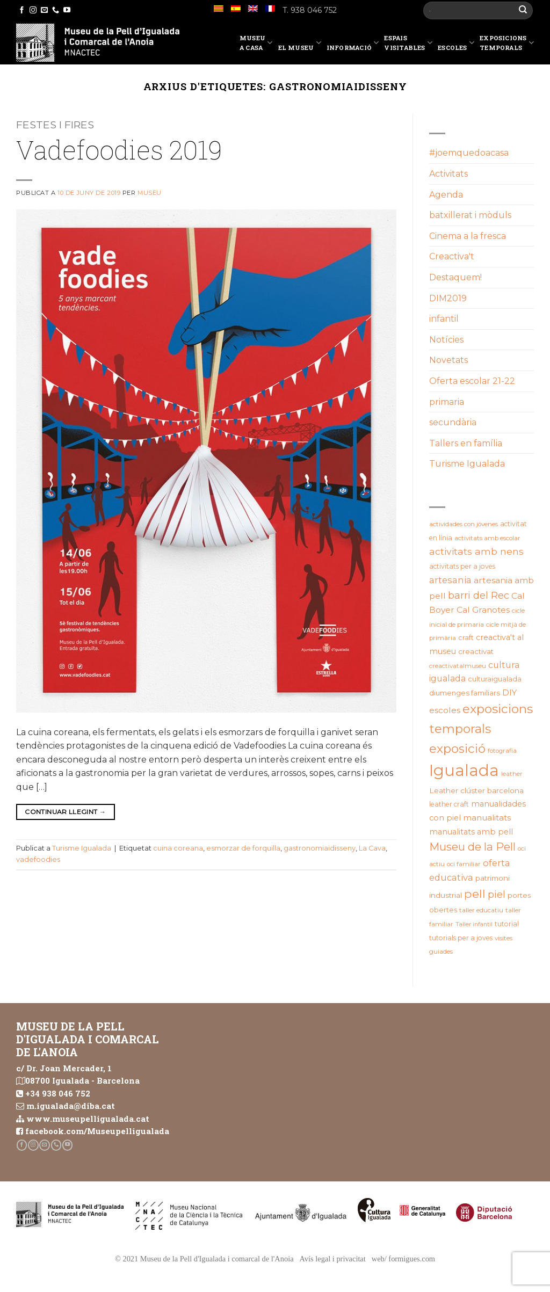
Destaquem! (455, 277)
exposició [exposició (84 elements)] (457, 748)
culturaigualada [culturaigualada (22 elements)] (495, 679)
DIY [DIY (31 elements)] (509, 692)
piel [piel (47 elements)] (496, 894)
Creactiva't (451, 256)
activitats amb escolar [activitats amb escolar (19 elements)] (487, 538)
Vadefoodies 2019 (119, 149)
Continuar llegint (65, 812)
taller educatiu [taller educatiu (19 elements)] (481, 910)
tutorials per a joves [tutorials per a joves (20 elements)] (461, 938)
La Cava (372, 848)
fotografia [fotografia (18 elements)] (502, 750)
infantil (444, 319)
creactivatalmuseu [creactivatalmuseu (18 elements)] (457, 666)
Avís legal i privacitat (333, 1258)
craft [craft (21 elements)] (466, 638)
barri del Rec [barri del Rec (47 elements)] (478, 595)
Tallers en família (465, 443)
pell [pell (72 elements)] (475, 894)
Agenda (446, 195)
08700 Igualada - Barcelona (82, 1080)
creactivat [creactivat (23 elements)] (476, 651)
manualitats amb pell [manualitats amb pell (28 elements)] (471, 832)
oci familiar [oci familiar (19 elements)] (464, 864)
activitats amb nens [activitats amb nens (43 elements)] (476, 551)
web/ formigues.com (403, 1258)
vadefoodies (38, 859)
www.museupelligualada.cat (87, 1118)
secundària (452, 422)
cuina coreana (178, 848)
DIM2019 (448, 298)
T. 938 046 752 (310, 10)
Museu (150, 193)
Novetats (448, 360)
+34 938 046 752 (57, 1093)
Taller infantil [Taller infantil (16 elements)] (474, 924)
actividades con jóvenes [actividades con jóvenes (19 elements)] (463, 524)
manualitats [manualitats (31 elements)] (487, 817)
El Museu (299, 45)
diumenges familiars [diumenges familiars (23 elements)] (464, 692)
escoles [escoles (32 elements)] (444, 710)
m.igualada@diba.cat (70, 1105)
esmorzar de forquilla (243, 848)
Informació (353, 45)
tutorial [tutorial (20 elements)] (507, 924)
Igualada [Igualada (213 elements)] (464, 770)
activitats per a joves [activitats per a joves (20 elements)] (462, 566)
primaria (446, 402)
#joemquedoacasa (469, 153)
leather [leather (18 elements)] (512, 774)
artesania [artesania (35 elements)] (450, 580)
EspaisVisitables (408, 43)
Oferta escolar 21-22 (472, 381)
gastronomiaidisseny (320, 848)
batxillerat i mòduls (470, 215)
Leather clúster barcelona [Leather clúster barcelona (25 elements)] (476, 790)
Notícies (446, 340)
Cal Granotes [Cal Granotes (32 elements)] (483, 610)
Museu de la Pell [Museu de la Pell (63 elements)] (472, 846)
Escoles (456, 45)
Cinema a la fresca (467, 236)
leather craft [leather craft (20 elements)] (449, 804)
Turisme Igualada (81, 848)
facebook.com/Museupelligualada (97, 1131)
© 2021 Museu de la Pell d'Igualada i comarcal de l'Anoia (204, 1258)
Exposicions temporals (507, 43)
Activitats (448, 174)
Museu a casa (256, 43)
